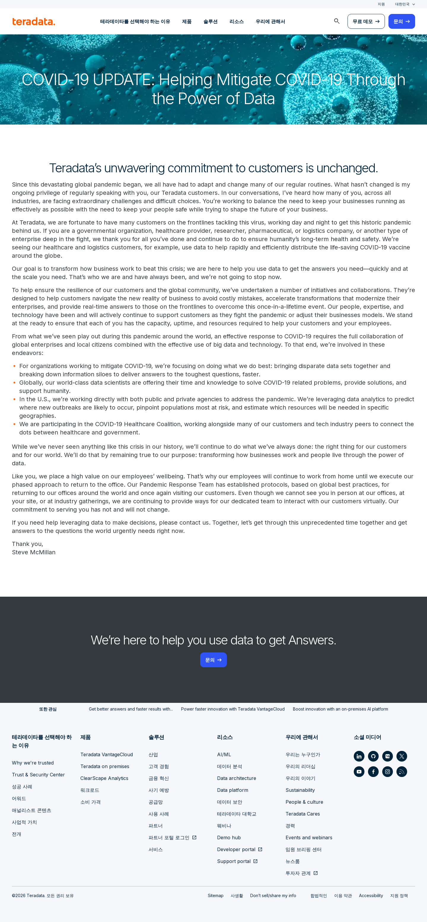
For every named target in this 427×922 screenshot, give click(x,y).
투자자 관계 (298, 873)
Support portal (234, 861)
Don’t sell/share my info (273, 895)
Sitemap (216, 895)
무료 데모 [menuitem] (363, 21)
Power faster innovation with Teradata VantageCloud (233, 708)
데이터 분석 (229, 766)
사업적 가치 (24, 822)
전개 (16, 834)
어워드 (19, 798)
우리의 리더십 (301, 766)
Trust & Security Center (38, 775)
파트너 (156, 826)
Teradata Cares (303, 814)
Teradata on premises (104, 766)
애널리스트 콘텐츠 (31, 810)
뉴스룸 (293, 861)
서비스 (156, 849)
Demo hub (229, 837)
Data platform (232, 790)
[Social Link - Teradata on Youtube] (359, 771)
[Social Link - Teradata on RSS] (401, 771)
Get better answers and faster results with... (131, 708)
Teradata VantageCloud (106, 754)
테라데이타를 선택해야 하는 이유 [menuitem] (135, 21)
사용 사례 (159, 814)
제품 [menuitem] (187, 21)
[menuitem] (337, 21)
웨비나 (224, 826)
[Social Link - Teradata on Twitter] (401, 756)
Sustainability (300, 790)
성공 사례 (22, 786)
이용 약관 (343, 895)
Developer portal (236, 849)
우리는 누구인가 (303, 754)
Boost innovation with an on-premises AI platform (340, 708)
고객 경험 (159, 766)
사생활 (237, 895)
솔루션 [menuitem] (210, 21)
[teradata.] (34, 21)
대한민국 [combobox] (402, 4)
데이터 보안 (229, 802)
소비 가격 (90, 802)
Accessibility (371, 895)
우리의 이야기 (301, 778)
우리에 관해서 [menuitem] (270, 21)
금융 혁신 (159, 778)
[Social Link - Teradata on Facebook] (373, 771)
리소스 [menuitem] (237, 21)
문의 (210, 660)
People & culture (304, 802)
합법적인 (318, 895)
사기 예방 (159, 790)
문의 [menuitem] (398, 21)
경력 (290, 826)
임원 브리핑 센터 (304, 849)
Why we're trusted (33, 763)
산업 (153, 754)
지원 (381, 4)
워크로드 (89, 790)
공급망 (156, 802)
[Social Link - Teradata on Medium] (387, 756)
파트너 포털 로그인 (169, 837)
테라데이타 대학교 (236, 814)
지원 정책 (399, 895)
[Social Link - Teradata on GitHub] (373, 756)
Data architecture (236, 778)
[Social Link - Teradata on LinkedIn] (359, 756)
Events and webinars (309, 837)
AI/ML (224, 754)
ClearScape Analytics (104, 778)
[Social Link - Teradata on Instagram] (387, 771)
